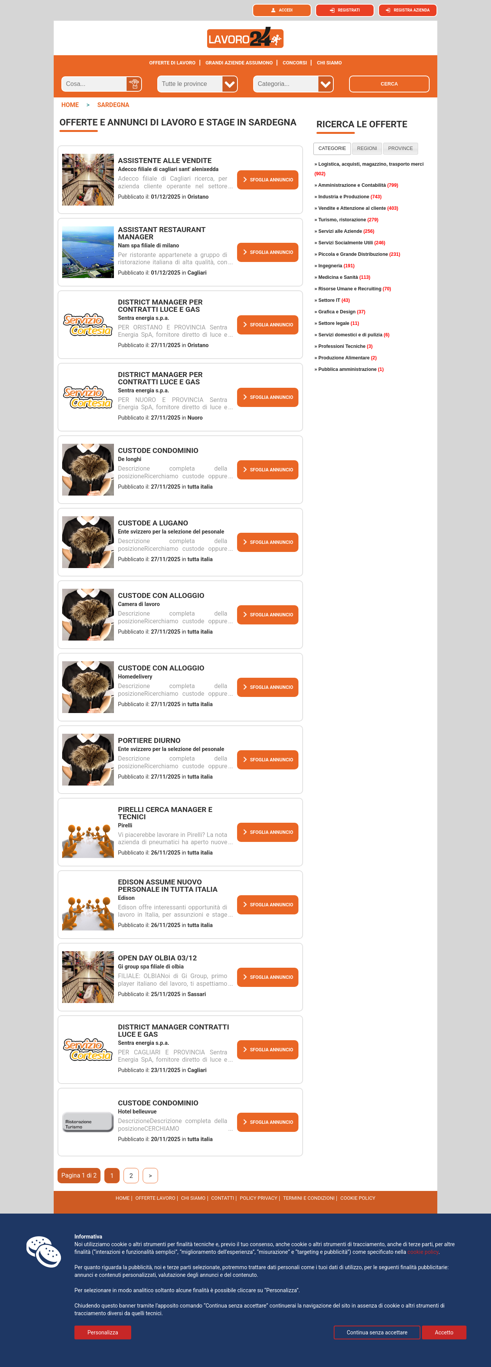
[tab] (332, 149)
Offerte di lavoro (172, 63)
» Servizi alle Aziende (344, 231)
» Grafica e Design (340, 312)
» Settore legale (337, 323)
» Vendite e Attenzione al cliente (357, 208)
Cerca (389, 84)
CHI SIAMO (329, 63)
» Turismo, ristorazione (347, 219)
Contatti (222, 1198)
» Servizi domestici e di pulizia (352, 335)
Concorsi (295, 63)
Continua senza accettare (377, 1332)
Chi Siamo (193, 1198)
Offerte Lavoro (155, 1198)
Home (123, 1198)
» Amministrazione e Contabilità (357, 185)
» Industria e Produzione (348, 196)
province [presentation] (400, 148)
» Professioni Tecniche (344, 346)
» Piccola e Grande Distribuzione (357, 254)
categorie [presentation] (332, 148)
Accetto (444, 1332)
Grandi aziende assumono (239, 63)
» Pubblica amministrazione (349, 369)
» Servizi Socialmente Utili (350, 242)
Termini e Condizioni (308, 1198)
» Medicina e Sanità (343, 277)
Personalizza (102, 1332)
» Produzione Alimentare (346, 358)
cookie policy (357, 1198)
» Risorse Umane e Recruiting (353, 289)
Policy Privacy (258, 1198)
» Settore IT (332, 300)
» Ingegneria (335, 265)
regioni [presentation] (367, 148)
